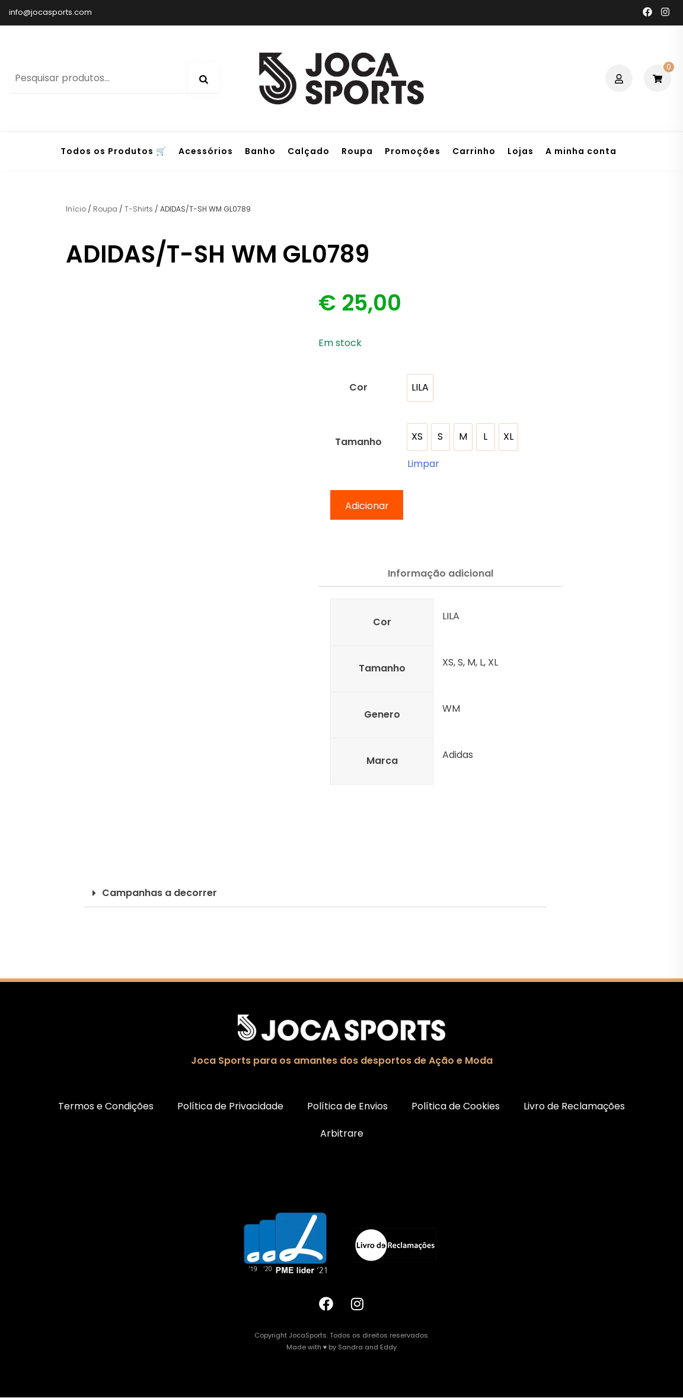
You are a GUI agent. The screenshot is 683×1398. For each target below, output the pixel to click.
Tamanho (358, 442)
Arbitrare (341, 1133)
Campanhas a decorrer (159, 893)
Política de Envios (347, 1106)
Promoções (413, 151)
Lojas (521, 151)
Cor (358, 387)
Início (76, 209)
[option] (420, 388)
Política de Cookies (455, 1106)
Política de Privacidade (230, 1106)
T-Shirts (139, 209)
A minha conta (581, 151)
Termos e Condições (106, 1106)
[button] (315, 893)
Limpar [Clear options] (423, 464)
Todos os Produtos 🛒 (113, 151)
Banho (260, 151)
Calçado (309, 151)
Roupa (357, 151)
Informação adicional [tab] (440, 573)
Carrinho (474, 151)
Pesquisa (203, 79)
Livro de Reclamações (574, 1106)
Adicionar (367, 506)
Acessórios (205, 151)
